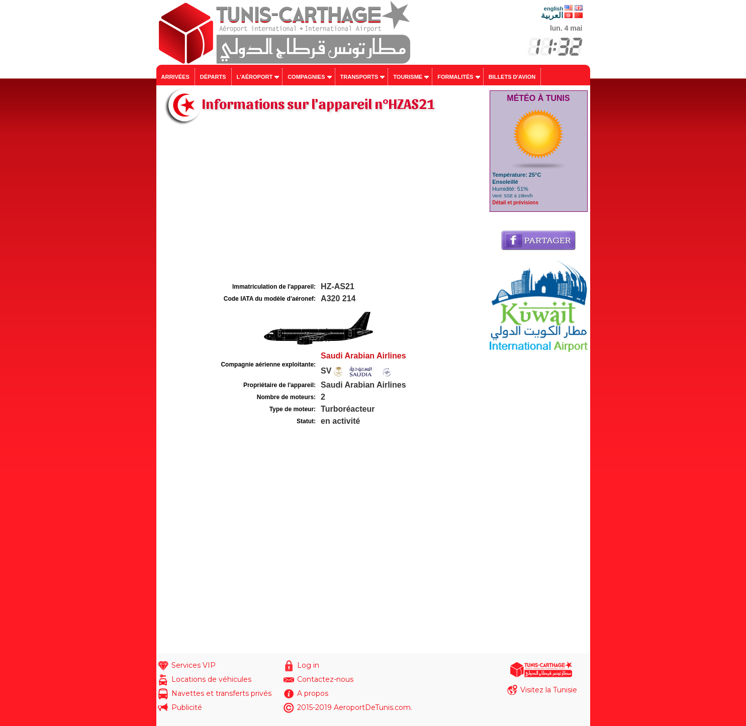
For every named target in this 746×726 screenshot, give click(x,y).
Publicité (186, 707)
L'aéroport (255, 77)
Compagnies (306, 77)
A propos (312, 693)
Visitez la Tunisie (548, 689)
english (554, 9)
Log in (308, 665)
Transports (359, 77)
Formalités (455, 77)
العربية (552, 15)
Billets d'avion (512, 77)
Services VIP (193, 665)
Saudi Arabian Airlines (363, 355)
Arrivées (175, 77)
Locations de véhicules (211, 679)
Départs (213, 77)
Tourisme (407, 77)
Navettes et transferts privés (221, 693)
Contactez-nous (325, 679)
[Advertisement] (321, 205)
